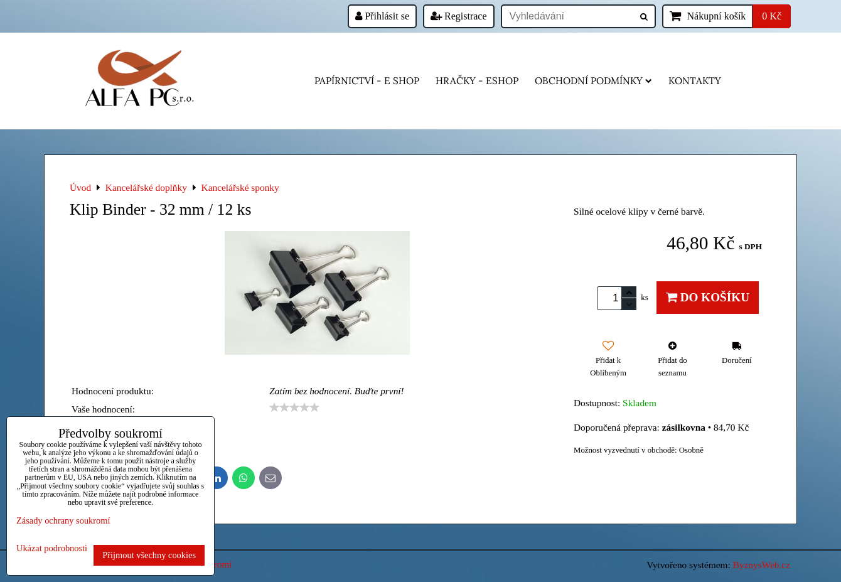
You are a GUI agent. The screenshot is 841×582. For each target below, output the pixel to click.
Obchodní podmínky (593, 81)
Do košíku (707, 297)
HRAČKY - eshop (477, 81)
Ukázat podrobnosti (51, 548)
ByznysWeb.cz (761, 564)
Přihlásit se (382, 16)
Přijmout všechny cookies (149, 555)
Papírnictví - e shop (366, 81)
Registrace (459, 16)
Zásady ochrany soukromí (63, 520)
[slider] (294, 407)
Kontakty (694, 81)
